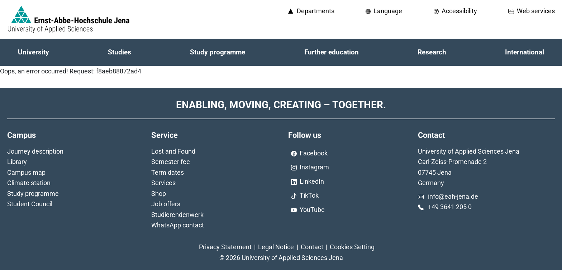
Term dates (167, 172)
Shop (158, 193)
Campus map (26, 172)
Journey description (35, 151)
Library (17, 161)
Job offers (165, 204)
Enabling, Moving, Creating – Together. (281, 105)
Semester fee (170, 161)
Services (163, 183)
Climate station (29, 183)
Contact (312, 247)
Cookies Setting (352, 247)
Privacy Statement (225, 247)
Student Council (29, 204)
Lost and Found (173, 151)
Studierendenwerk (177, 214)
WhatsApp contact (177, 225)
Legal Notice (276, 247)
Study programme (33, 193)
